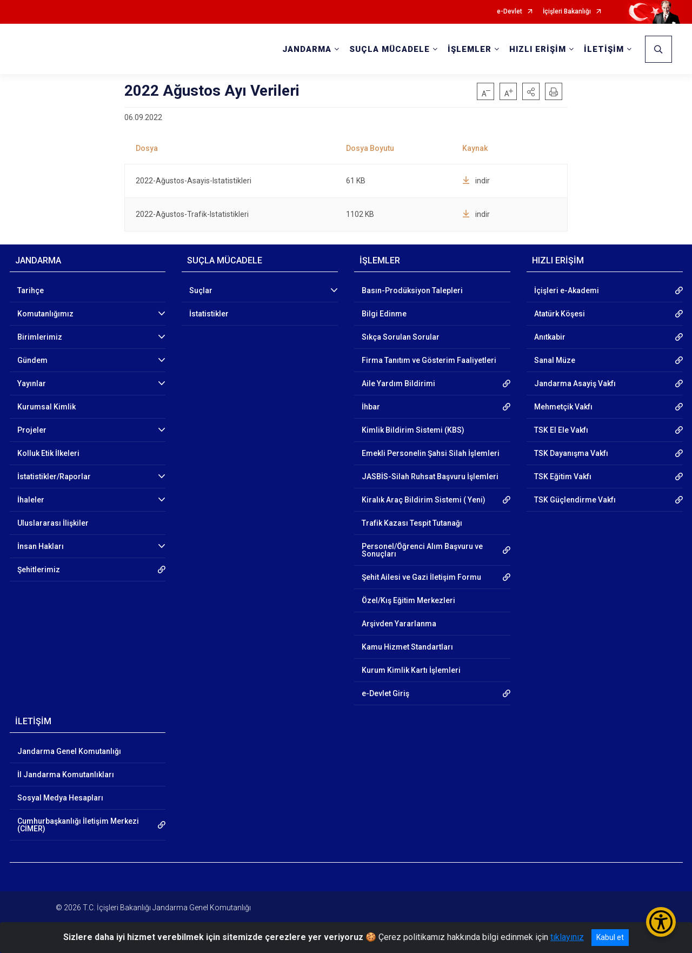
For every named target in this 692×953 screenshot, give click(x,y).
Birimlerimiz (39, 337)
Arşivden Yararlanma (399, 623)
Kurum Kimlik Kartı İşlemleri (411, 670)
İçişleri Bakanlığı (567, 11)
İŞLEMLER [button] (469, 49)
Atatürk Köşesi (559, 313)
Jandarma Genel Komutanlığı (69, 751)
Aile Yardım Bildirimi (398, 383)
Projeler (31, 430)
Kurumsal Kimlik (46, 406)
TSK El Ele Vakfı (561, 430)
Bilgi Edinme (384, 313)
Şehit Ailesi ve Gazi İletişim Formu (421, 577)
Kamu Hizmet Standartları (407, 647)
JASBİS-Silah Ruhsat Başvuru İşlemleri (430, 476)
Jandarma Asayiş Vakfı (575, 383)
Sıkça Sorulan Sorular (401, 337)
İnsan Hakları (40, 546)
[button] (531, 91)
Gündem (32, 360)
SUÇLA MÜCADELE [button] (389, 49)
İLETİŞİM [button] (604, 49)
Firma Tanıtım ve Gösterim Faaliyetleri (429, 360)
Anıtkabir (549, 337)
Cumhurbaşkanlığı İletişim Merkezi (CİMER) (78, 825)
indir (476, 180)
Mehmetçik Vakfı (563, 406)
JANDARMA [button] (306, 49)
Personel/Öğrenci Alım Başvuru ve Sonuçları (422, 550)
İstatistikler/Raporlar (54, 476)
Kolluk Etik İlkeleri (48, 453)
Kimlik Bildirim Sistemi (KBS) (413, 430)
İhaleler (30, 499)
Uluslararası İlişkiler (53, 523)
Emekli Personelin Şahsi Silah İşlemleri (431, 453)
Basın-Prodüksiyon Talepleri (412, 290)
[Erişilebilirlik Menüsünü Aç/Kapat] (661, 922)
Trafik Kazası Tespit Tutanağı (412, 523)
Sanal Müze (554, 360)
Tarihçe (30, 290)
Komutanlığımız (45, 313)
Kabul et (610, 937)
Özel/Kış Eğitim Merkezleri (408, 600)
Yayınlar (31, 383)
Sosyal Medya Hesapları (60, 797)
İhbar (371, 406)
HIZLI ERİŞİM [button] (537, 49)
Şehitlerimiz (38, 569)
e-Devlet (509, 11)
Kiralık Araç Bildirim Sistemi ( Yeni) (423, 499)
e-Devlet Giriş (385, 693)
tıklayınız (567, 937)
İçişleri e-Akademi (566, 290)
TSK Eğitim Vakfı (562, 476)
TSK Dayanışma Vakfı (571, 453)
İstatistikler (209, 313)
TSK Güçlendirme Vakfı (575, 499)
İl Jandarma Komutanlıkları (65, 774)
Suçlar (200, 290)
